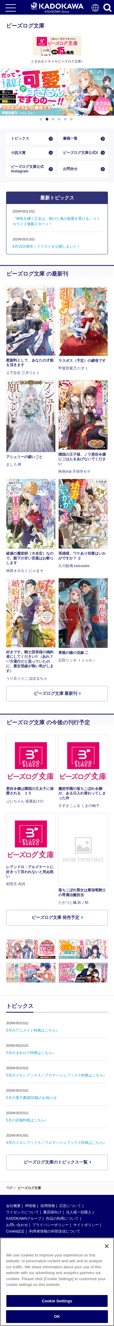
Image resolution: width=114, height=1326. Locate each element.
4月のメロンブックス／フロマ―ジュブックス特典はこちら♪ (55, 1143)
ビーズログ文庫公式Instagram (27, 169)
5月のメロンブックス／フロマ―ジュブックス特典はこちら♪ (55, 1075)
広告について (70, 1206)
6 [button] (72, 119)
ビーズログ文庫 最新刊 (56, 693)
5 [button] (66, 119)
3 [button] (54, 119)
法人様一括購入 (79, 1212)
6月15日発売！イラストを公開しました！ (46, 246)
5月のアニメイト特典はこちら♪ (31, 1030)
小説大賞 (18, 153)
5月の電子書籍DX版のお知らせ (31, 1098)
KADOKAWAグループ (23, 1218)
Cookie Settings (57, 1301)
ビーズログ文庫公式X (80, 153)
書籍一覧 (70, 138)
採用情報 (47, 1206)
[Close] (106, 1246)
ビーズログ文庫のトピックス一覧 (56, 1162)
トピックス (20, 138)
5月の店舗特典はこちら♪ (26, 1120)
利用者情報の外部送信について (54, 1231)
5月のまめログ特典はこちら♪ (30, 1053)
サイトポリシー (86, 1225)
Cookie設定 (15, 1231)
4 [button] (60, 119)
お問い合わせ (17, 1225)
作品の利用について (62, 1218)
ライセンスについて (22, 1212)
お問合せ (70, 169)
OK (57, 1316)
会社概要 (13, 1206)
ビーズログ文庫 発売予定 (56, 917)
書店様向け (52, 1212)
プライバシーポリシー (50, 1225)
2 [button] (48, 119)
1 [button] (42, 119)
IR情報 (30, 1206)
